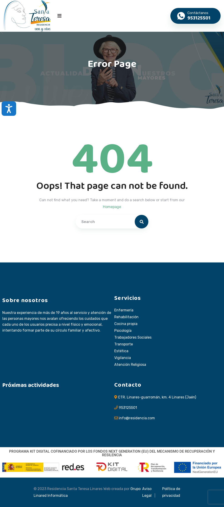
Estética (121, 351)
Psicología (123, 330)
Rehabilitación (126, 317)
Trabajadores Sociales (133, 337)
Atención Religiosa (130, 364)
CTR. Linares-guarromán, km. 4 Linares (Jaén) (157, 397)
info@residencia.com (137, 418)
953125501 (128, 407)
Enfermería (123, 310)
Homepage (112, 207)
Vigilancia (122, 358)
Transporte (123, 344)
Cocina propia (125, 324)
